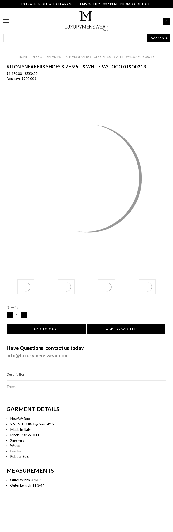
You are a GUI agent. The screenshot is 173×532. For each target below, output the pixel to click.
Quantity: (13, 307)
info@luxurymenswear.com (37, 355)
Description (16, 374)
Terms (11, 387)
